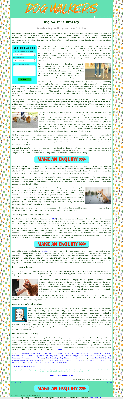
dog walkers (59, 113)
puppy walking (64, 322)
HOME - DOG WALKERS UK (61, 375)
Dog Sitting (65, 358)
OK (101, 398)
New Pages (20, 382)
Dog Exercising (41, 356)
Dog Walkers (50, 353)
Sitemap (13, 382)
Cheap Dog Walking (98, 356)
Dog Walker (26, 358)
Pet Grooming (36, 360)
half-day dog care (46, 311)
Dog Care (54, 356)
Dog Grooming (65, 356)
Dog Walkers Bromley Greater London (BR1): (31, 33)
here (60, 349)
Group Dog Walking (66, 353)
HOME (80, 17)
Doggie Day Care (80, 356)
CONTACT (98, 17)
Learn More (93, 398)
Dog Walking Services (95, 360)
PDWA (54, 219)
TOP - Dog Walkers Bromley (23, 366)
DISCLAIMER (106, 17)
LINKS (86, 17)
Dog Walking (23, 353)
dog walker (25, 135)
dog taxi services (89, 318)
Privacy (109, 382)
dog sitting (42, 318)
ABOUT (91, 17)
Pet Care (59, 360)
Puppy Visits (37, 353)
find (19, 338)
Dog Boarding (52, 358)
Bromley (45, 251)
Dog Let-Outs (82, 353)
